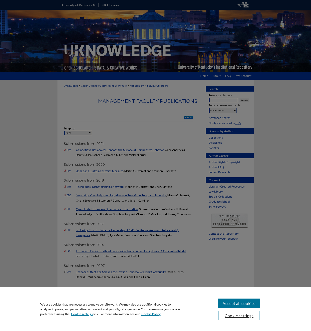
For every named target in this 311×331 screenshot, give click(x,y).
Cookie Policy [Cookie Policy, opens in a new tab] (151, 314)
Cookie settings (82, 314)
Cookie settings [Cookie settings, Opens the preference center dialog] (239, 315)
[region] (155, 309)
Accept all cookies (239, 303)
